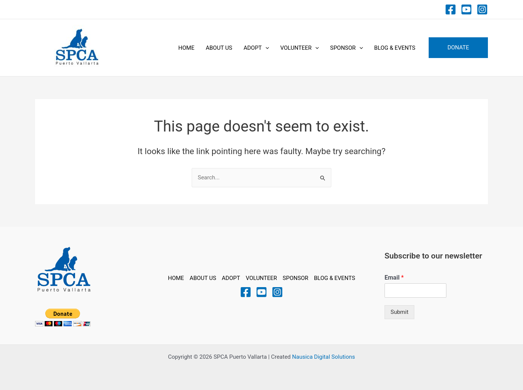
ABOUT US (219, 47)
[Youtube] (466, 9)
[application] (265, 48)
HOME (186, 47)
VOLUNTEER (299, 48)
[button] (458, 47)
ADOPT (256, 48)
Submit (399, 312)
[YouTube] (261, 292)
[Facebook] (450, 9)
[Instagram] (482, 9)
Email (394, 277)
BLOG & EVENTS (394, 47)
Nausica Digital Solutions (323, 356)
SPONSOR (346, 48)
